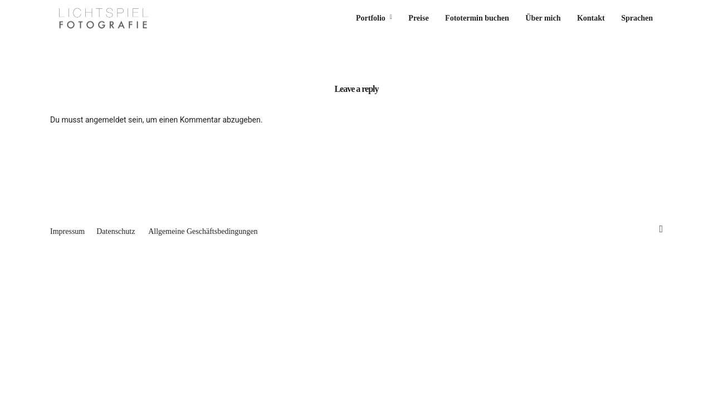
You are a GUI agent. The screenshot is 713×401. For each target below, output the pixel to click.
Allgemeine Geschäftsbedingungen (202, 231)
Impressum (67, 231)
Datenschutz (115, 231)
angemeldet (105, 119)
